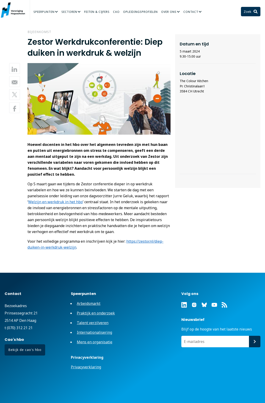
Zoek (248, 11)
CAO (116, 12)
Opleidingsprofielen (140, 12)
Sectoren (69, 12)
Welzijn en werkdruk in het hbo (55, 201)
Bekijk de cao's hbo (24, 349)
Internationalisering (94, 332)
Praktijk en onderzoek (96, 313)
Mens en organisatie (94, 342)
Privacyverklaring (86, 367)
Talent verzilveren (92, 322)
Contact (190, 12)
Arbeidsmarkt (88, 303)
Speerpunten (44, 12)
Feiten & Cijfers (97, 12)
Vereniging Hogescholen (15, 10)
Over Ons (169, 12)
